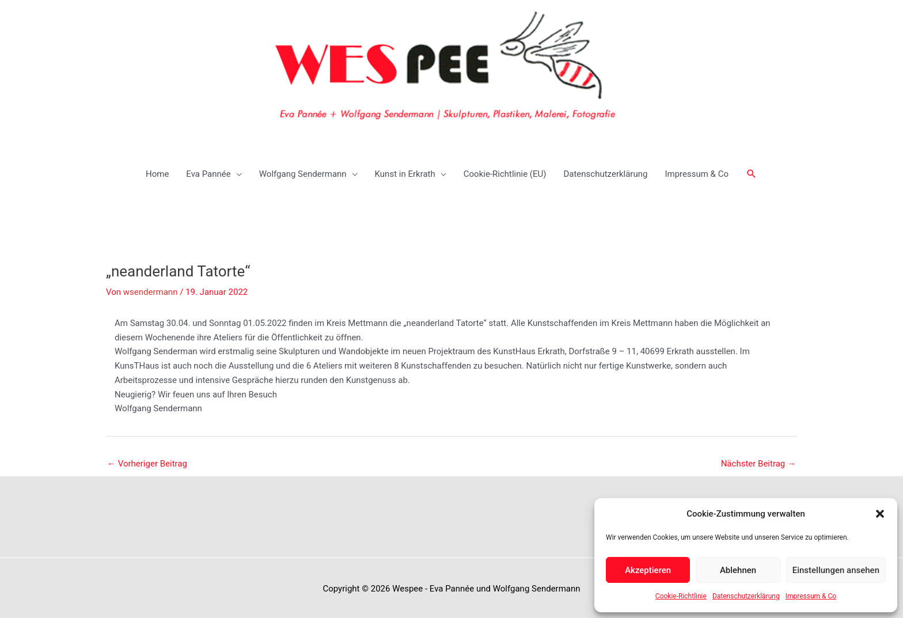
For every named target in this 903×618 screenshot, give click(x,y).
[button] (880, 514)
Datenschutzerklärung (746, 596)
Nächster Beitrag (758, 461)
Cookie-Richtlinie (681, 596)
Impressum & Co (811, 596)
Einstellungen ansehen (835, 570)
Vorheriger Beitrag (147, 461)
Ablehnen (738, 570)
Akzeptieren (648, 570)
